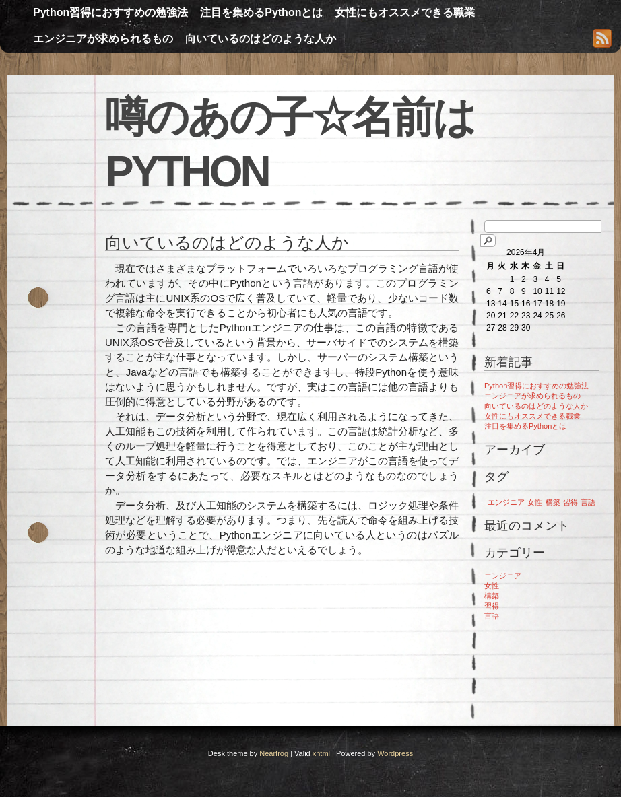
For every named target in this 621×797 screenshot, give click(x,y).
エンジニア (502, 575)
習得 (491, 606)
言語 (491, 616)
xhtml (321, 753)
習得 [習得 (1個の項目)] (570, 502)
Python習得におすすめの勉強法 (110, 12)
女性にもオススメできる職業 (405, 12)
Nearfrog (273, 753)
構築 (491, 596)
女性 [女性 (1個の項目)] (534, 502)
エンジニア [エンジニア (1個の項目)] (506, 502)
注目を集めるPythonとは (261, 12)
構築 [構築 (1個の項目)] (553, 502)
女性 (491, 586)
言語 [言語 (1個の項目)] (588, 502)
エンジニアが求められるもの (103, 38)
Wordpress (395, 753)
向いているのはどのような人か (260, 38)
